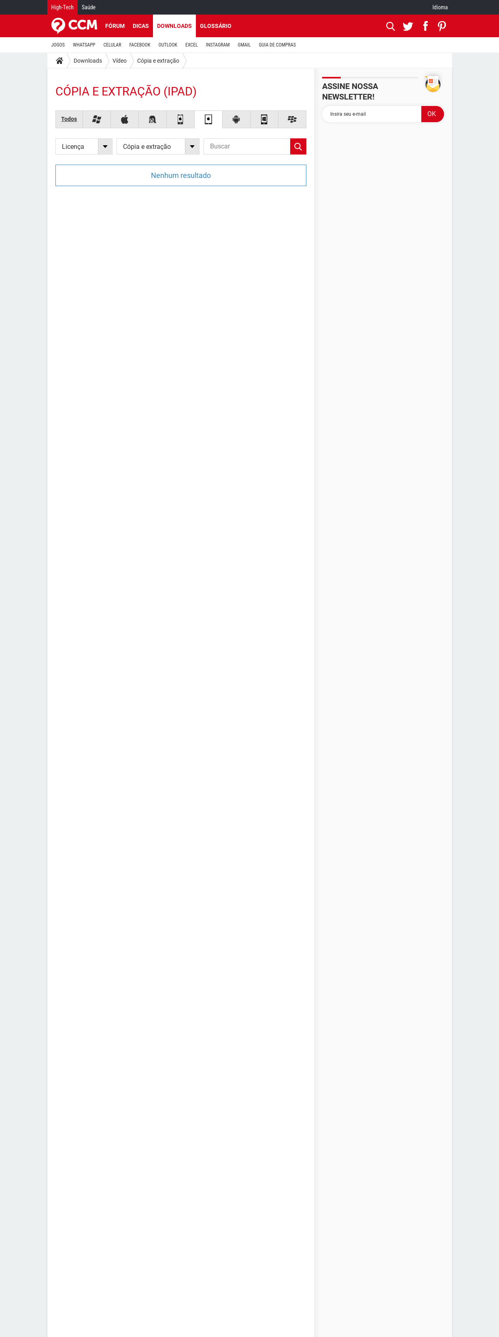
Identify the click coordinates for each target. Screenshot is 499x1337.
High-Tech (62, 7)
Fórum (115, 26)
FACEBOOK (140, 45)
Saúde (89, 7)
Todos (69, 119)
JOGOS (58, 45)
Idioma (440, 7)
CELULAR (112, 45)
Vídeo (120, 60)
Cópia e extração (158, 60)
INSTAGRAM (218, 45)
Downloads (174, 26)
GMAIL (244, 45)
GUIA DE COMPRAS (277, 45)
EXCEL (191, 45)
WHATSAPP (84, 45)
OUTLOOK (167, 45)
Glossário (215, 26)
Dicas (141, 26)
